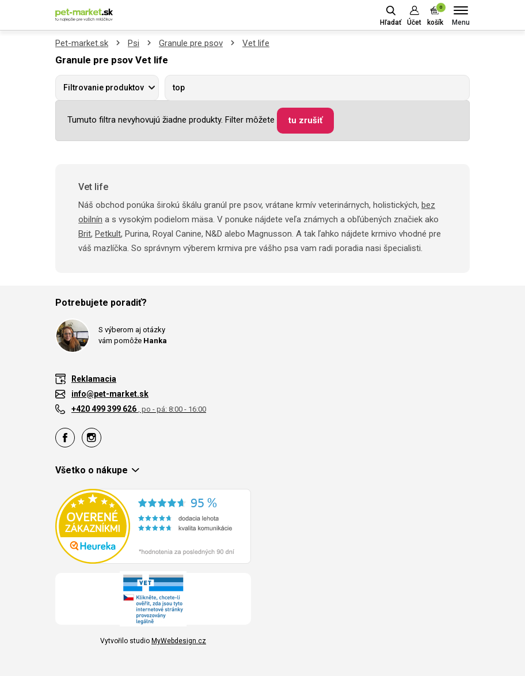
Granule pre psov (191, 43)
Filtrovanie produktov (103, 87)
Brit (84, 234)
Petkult (108, 234)
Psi (133, 43)
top (179, 87)
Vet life (255, 43)
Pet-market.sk (81, 43)
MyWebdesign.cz (178, 641)
